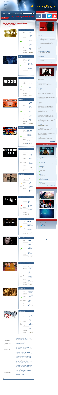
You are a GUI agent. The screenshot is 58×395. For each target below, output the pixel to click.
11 (28, 256)
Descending (42, 166)
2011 (26, 339)
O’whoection (42, 56)
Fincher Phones (42, 162)
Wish (31, 63)
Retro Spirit (21, 29)
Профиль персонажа (26, 371)
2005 (28, 338)
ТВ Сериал (22, 374)
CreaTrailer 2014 (20, 361)
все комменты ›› (52, 141)
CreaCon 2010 (23, 356)
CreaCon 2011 (24, 357)
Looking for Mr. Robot (43, 157)
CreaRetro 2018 (29, 365)
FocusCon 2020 (18, 367)
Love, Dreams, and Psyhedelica (45, 51)
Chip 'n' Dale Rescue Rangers (30, 268)
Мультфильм (29, 370)
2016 (21, 340)
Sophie (29, 271)
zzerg (39, 89)
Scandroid (30, 181)
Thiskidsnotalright (30, 225)
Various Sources (29, 131)
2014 (16, 340)
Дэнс (19, 374)
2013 (30, 339)
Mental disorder (21, 237)
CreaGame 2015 (20, 362)
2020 (30, 340)
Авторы (5, 5)
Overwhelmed (42, 32)
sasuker (39, 101)
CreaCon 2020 (28, 366)
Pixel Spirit (21, 99)
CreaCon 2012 (29, 357)
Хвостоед (41, 59)
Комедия (22, 370)
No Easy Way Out (22, 288)
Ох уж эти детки (22, 218)
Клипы (5, 4)
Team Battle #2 (18, 356)
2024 (23, 342)
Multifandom (31, 82)
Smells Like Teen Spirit (30, 38)
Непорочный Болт (22, 311)
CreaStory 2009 (23, 353)
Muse (29, 202)
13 (29, 49)
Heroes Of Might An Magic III (30, 154)
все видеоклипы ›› (52, 62)
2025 (26, 342)
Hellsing (43, 224)
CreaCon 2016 (26, 362)
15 (28, 71)
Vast (29, 243)
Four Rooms (29, 222)
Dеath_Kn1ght (40, 137)
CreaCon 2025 (23, 369)
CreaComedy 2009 (29, 353)
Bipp (29, 272)
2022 (19, 342)
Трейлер (17, 371)
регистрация (8, 13)
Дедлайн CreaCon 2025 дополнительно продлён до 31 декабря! (23, 16)
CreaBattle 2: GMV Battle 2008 (25, 352)
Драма (17, 370)
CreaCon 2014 (24, 360)
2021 (16, 342)
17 (29, 120)
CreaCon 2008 (18, 353)
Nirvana (30, 35)
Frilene (39, 79)
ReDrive (41, 174)
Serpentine (41, 53)
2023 (21, 342)
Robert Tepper (30, 295)
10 (29, 329)
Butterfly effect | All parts (44, 179)
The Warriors (21, 174)
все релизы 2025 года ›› (51, 185)
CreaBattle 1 (18, 352)
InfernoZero (44, 225)
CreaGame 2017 (18, 365)
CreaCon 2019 (18, 366)
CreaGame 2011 (28, 356)
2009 (21, 339)
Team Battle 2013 (29, 358)
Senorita (29, 244)
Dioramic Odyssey (43, 159)
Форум (5, 9)
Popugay (41, 38)
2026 (28, 342)
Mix (29, 60)
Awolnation (29, 224)
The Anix (30, 107)
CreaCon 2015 (26, 361)
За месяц (22, 338)
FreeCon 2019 (23, 366)
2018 (26, 340)
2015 (19, 340)
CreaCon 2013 (18, 358)
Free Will (20, 56)
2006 (30, 338)
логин (4, 13)
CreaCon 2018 (23, 365)
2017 (23, 340)
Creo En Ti (30, 159)
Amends (41, 182)
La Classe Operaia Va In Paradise (31, 316)
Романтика (21, 371)
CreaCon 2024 (28, 367)
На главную (6, 1)
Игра (25, 370)
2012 (28, 339)
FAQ (5, 8)
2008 (19, 339)
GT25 (41, 35)
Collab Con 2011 (18, 357)
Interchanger (42, 171)
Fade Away (41, 48)
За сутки (26, 344)
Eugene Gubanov (41, 125)
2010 (23, 339)
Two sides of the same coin (23, 197)
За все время (18, 338)
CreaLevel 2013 (18, 360)
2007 (16, 339)
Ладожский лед (42, 40)
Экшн (19, 370)
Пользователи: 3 (43, 222)
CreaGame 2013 (23, 358)
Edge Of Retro (21, 127)
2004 (25, 338)
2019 (28, 340)
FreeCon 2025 (18, 369)
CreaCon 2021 (23, 367)
